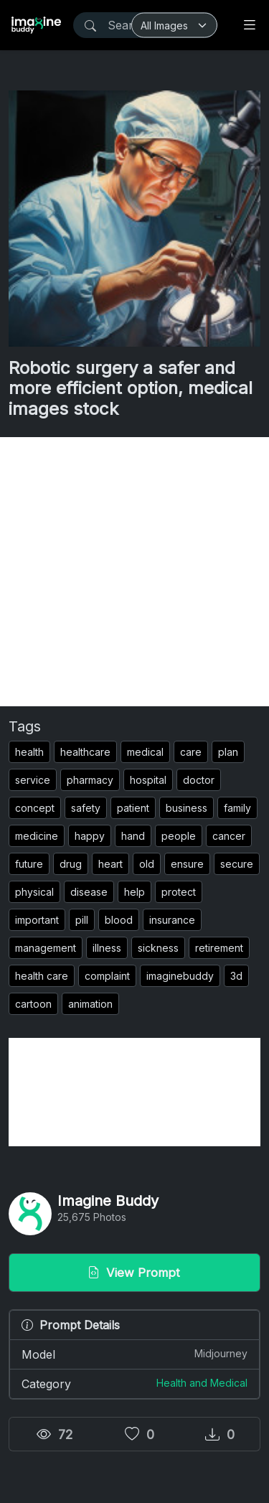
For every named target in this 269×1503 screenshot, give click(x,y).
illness (107, 948)
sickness (158, 948)
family (237, 808)
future (29, 864)
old (146, 864)
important (37, 920)
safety (85, 808)
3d (236, 976)
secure (236, 864)
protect (178, 892)
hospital (148, 780)
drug (71, 864)
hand (133, 836)
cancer (228, 836)
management (45, 948)
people (178, 836)
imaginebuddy (180, 976)
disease (89, 892)
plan (228, 752)
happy (90, 836)
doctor (198, 780)
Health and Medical (201, 1383)
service (32, 780)
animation (90, 1004)
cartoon (33, 1004)
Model (134, 1354)
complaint (107, 976)
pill (81, 920)
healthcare (85, 752)
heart (110, 864)
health (29, 752)
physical (34, 892)
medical (145, 752)
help (134, 892)
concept (35, 808)
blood (119, 920)
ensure (187, 864)
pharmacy (90, 780)
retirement (219, 948)
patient (133, 808)
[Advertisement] (134, 571)
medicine (36, 836)
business (186, 808)
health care (41, 976)
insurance (172, 920)
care (191, 752)
